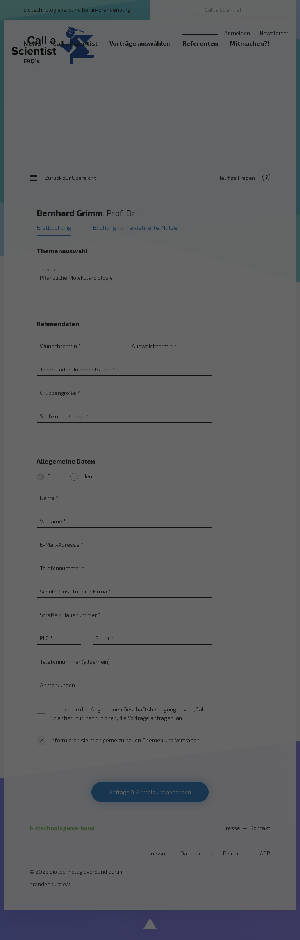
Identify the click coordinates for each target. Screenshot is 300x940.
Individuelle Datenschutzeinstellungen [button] (150, 561)
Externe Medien (221, 465)
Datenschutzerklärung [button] (154, 578)
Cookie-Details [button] (115, 578)
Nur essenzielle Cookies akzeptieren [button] (150, 538)
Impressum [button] (189, 578)
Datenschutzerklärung (128, 440)
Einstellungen (80, 447)
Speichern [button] (150, 515)
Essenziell (66, 465)
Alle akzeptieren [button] (150, 492)
